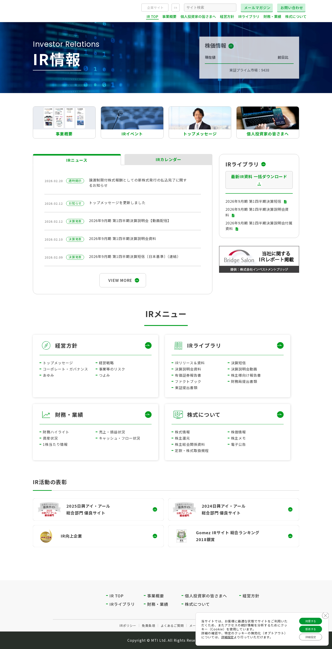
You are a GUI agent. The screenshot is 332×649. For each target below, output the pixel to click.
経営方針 (66, 345)
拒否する (308, 627)
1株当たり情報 (55, 444)
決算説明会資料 (188, 369)
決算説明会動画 (244, 369)
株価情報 (238, 432)
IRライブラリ (204, 345)
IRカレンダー (169, 159)
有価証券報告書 (188, 375)
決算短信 (238, 362)
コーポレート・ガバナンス (65, 369)
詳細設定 (234, 635)
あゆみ (48, 375)
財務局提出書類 (244, 381)
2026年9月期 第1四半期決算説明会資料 (122, 238)
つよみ (104, 375)
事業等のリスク (112, 369)
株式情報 (182, 432)
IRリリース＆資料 (190, 362)
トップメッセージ (58, 362)
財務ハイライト (56, 432)
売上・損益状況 (112, 432)
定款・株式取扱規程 (192, 450)
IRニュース (76, 160)
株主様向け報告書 (246, 375)
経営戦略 (106, 362)
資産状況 (50, 438)
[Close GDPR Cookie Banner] (325, 612)
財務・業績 (69, 414)
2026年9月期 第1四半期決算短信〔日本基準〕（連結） (135, 256)
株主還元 (182, 438)
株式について (204, 414)
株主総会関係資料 (190, 444)
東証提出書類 (186, 387)
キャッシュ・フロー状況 (119, 438)
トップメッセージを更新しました (117, 202)
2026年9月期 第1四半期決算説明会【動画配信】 (130, 220)
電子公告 (238, 444)
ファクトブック (188, 381)
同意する (308, 618)
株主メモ (238, 438)
